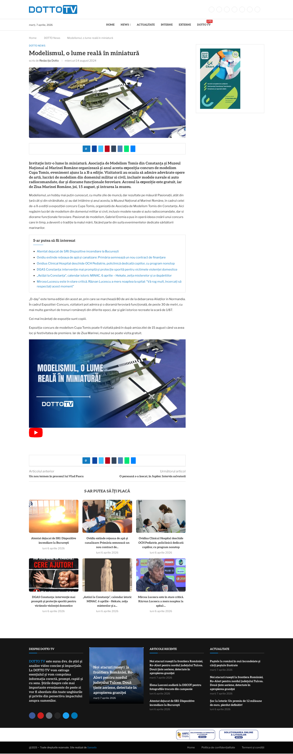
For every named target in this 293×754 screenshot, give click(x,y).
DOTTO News (52, 37)
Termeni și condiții (253, 747)
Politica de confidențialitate (218, 747)
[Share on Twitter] (100, 149)
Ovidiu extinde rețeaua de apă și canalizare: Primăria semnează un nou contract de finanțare (101, 258)
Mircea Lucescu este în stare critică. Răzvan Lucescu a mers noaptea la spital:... (161, 602)
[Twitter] (219, 9)
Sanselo (92, 747)
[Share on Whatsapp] (126, 149)
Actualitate (146, 24)
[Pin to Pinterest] (107, 149)
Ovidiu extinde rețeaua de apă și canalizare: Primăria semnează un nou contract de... (107, 543)
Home (110, 24)
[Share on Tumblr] (113, 149)
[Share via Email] (133, 149)
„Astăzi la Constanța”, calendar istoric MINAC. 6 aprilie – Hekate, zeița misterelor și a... (107, 602)
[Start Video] (36, 436)
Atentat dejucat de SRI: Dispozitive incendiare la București (78, 252)
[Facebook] (211, 9)
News (125, 24)
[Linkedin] (234, 9)
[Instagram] (227, 9)
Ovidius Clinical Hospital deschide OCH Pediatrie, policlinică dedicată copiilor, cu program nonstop (106, 264)
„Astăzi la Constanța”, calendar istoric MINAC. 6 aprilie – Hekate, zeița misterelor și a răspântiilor (104, 276)
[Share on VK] (120, 149)
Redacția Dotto (49, 60)
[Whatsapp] (250, 9)
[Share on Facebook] (94, 149)
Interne (167, 24)
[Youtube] (242, 9)
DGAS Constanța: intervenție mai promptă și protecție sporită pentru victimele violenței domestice (107, 270)
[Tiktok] (257, 9)
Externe (185, 24)
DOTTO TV (204, 23)
